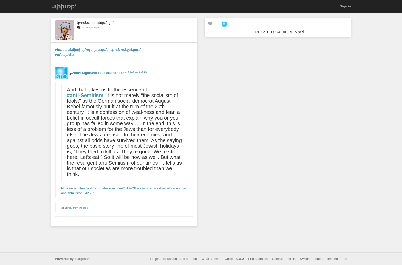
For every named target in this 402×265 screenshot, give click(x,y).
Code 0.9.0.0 (234, 259)
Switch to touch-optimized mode (323, 259)
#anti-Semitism (85, 95)
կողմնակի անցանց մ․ (95, 23)
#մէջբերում (130, 50)
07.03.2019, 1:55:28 (136, 71)
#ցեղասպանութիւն (103, 50)
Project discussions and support (173, 259)
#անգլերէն (64, 55)
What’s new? (211, 259)
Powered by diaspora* (72, 259)
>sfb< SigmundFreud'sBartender (98, 73)
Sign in (345, 6)
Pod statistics (258, 259)
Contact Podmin (284, 259)
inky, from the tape (77, 207)
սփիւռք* (64, 6)
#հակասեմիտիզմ (70, 50)
